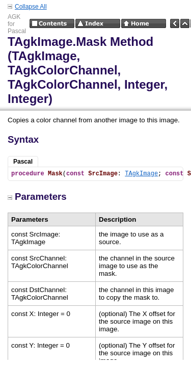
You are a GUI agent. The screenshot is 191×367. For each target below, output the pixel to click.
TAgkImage (141, 173)
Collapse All (31, 6)
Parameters (37, 196)
